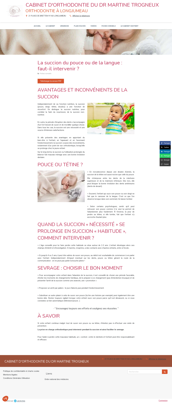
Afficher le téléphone (81, 16)
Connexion (163, 400)
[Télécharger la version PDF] (51, 81)
